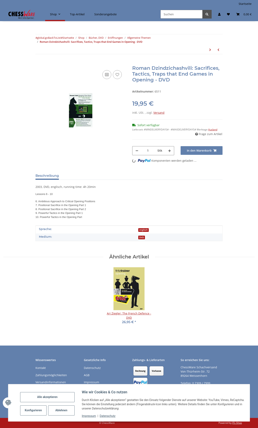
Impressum (91, 416)
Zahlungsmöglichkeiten (51, 375)
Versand (158, 113)
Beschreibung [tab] (47, 176)
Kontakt (40, 368)
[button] (219, 14)
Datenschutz (109, 416)
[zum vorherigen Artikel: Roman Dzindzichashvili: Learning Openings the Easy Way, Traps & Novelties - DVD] (218, 49)
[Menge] (148, 150)
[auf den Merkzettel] (117, 74)
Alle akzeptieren (49, 397)
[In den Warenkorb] (38, 63)
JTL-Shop (237, 423)
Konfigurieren (35, 410)
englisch (143, 229)
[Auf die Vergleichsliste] (106, 74)
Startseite (245, 4)
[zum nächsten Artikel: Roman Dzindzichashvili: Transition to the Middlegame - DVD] (210, 49)
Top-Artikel (77, 14)
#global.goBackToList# (48, 38)
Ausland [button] (212, 129)
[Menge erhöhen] (169, 150)
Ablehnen (63, 410)
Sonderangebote (105, 14)
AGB (86, 375)
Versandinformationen (50, 382)
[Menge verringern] (136, 150)
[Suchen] (181, 14)
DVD (141, 237)
